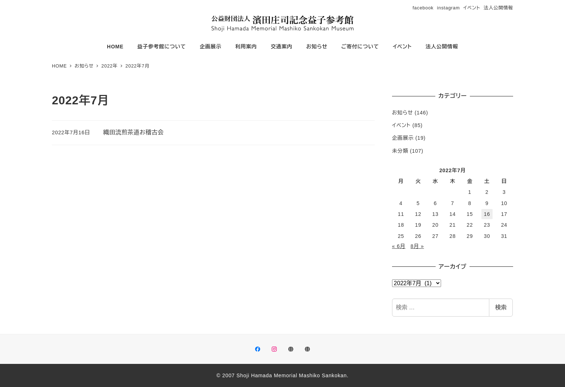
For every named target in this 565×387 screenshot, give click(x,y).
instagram (448, 7)
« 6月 (398, 246)
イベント (471, 7)
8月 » (417, 246)
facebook (423, 7)
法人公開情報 (498, 7)
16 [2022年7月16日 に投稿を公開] (487, 214)
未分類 (400, 151)
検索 (501, 307)
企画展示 (403, 138)
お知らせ (402, 113)
